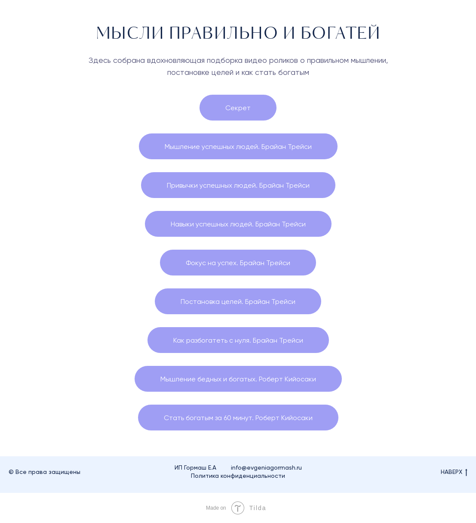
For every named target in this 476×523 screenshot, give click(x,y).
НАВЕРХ (454, 472)
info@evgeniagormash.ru (266, 467)
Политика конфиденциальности (238, 475)
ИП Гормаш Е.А (195, 467)
